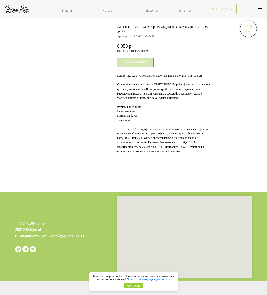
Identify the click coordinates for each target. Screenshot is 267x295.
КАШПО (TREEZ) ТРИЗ (132, 51)
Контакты (184, 11)
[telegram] (25, 249)
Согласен (133, 285)
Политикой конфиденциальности (149, 279)
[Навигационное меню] (260, 7)
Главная (67, 11)
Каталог (108, 11)
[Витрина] (33, 249)
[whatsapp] (18, 249)
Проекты (152, 11)
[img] (17, 9)
